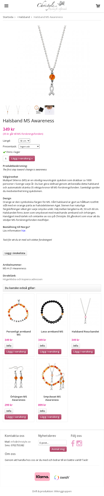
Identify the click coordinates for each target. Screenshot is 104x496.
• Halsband (23, 17)
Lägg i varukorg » (22, 158)
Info (8, 345)
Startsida (8, 17)
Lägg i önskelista (15, 253)
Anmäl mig (58, 449)
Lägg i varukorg (16, 351)
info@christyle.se (21, 441)
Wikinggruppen (63, 491)
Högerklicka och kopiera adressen (22, 279)
